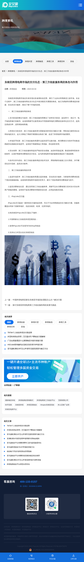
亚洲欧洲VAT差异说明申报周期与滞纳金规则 (23, 438)
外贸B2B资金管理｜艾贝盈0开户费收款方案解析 (26, 337)
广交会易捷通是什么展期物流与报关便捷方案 (25, 341)
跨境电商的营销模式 (26, 400)
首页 (3, 71)
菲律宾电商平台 (11, 409)
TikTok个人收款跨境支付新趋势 (20, 333)
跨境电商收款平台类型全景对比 (18, 464)
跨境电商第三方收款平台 (46, 400)
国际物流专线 (10, 400)
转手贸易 (8, 405)
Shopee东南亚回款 (47, 405)
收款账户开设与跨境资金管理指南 (19, 451)
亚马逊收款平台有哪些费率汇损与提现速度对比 (24, 443)
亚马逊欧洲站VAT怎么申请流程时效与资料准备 (24, 460)
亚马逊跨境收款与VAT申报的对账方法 (20, 447)
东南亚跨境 (19, 405)
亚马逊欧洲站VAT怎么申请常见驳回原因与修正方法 (28, 349)
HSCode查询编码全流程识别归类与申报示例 (25, 345)
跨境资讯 (11, 71)
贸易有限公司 (63, 400)
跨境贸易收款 (32, 405)
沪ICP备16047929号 (60, 546)
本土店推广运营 (63, 405)
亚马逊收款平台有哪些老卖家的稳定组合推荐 (23, 456)
